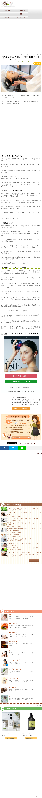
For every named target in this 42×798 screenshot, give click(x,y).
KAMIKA (4, 732)
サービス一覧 (21, 17)
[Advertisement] (21, 22)
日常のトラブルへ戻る (35, 705)
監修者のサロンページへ (21, 408)
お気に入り (37, 63)
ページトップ (37, 454)
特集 (21, 14)
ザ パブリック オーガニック (29, 732)
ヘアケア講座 (21, 10)
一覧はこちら (34, 560)
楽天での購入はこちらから (21, 376)
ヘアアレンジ (7, 14)
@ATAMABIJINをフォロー (27, 443)
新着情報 (7, 17)
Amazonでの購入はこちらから (21, 381)
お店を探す (7, 10)
